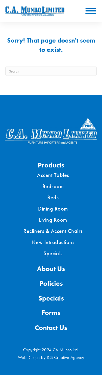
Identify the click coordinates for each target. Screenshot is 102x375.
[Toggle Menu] (90, 11)
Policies (51, 283)
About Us (51, 268)
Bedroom (53, 186)
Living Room (53, 219)
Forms (51, 312)
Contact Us (51, 327)
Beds (52, 197)
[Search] (51, 71)
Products (51, 165)
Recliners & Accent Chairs (52, 231)
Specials (53, 253)
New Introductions (53, 242)
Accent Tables (53, 175)
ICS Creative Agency (65, 357)
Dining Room (53, 208)
